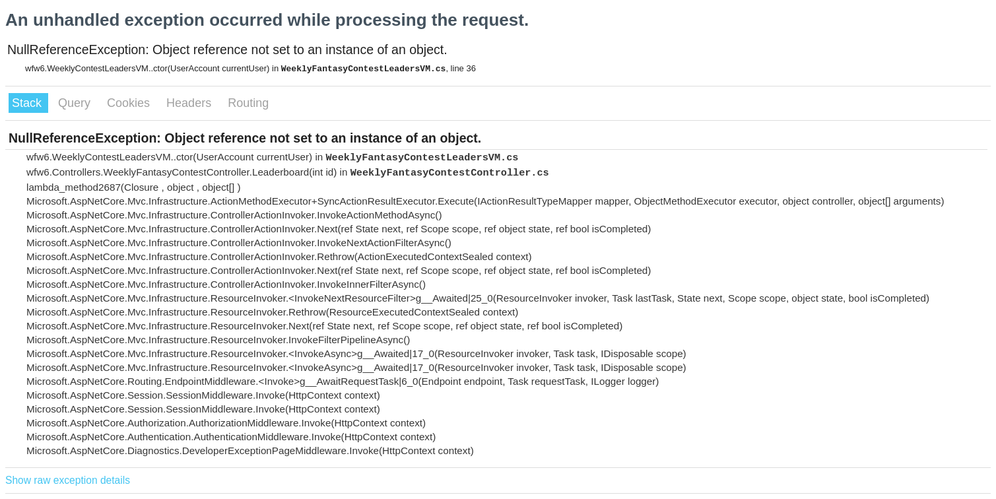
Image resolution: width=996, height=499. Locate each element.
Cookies (130, 103)
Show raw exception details (67, 480)
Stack (28, 103)
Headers (190, 103)
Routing (248, 103)
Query (76, 103)
